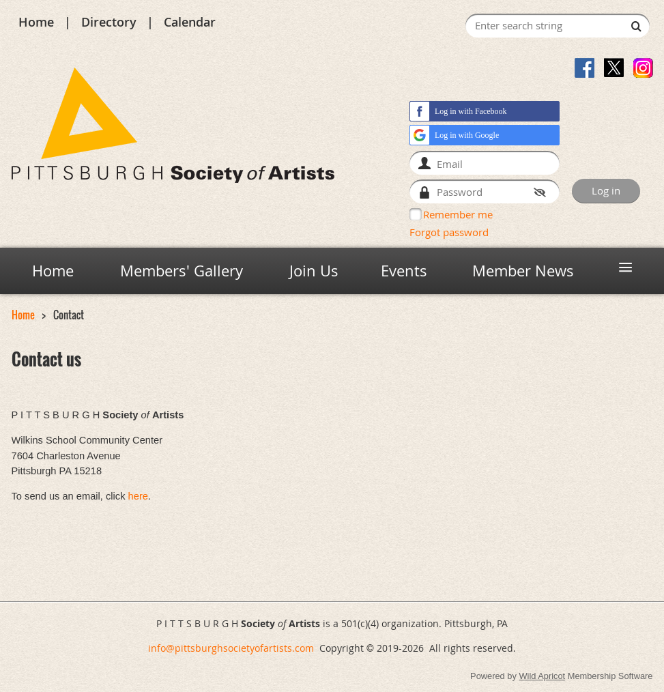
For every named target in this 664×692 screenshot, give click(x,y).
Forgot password (449, 232)
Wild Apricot (542, 676)
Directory (108, 22)
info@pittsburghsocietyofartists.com (231, 647)
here (138, 496)
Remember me (458, 214)
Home (36, 22)
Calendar (190, 22)
